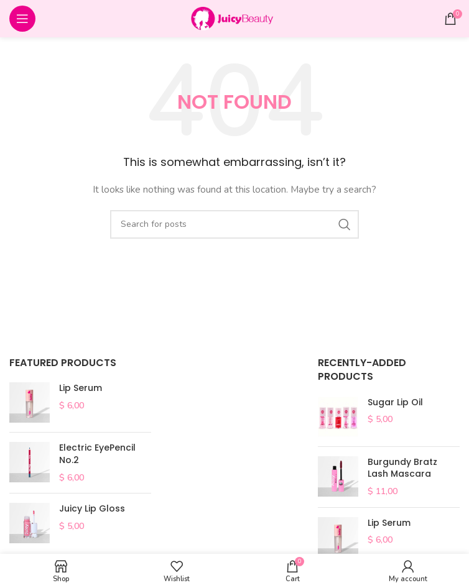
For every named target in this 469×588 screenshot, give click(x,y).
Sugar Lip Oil (395, 402)
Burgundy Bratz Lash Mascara (402, 468)
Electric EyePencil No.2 (97, 454)
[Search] (234, 224)
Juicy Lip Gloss (92, 509)
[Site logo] (234, 18)
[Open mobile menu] (22, 18)
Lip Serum (80, 388)
